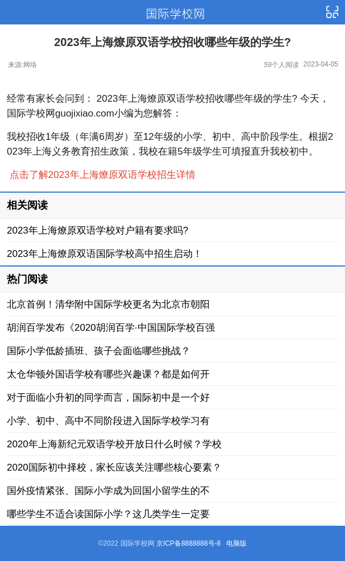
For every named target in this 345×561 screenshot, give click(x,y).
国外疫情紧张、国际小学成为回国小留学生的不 (108, 490)
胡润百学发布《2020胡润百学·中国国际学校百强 (111, 327)
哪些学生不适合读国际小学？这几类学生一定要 (108, 514)
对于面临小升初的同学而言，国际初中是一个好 (108, 397)
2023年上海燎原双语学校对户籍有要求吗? (97, 230)
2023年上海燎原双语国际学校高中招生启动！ (104, 253)
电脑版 (236, 543)
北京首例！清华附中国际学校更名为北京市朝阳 (108, 304)
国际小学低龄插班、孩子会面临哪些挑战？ (98, 351)
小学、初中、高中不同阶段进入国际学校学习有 (108, 420)
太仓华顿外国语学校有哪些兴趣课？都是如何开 (108, 374)
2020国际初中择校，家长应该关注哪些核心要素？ (114, 467)
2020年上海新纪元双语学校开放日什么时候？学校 (114, 444)
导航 (332, 12)
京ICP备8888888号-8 (188, 543)
